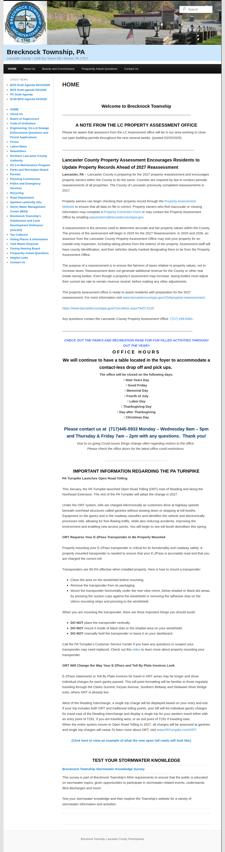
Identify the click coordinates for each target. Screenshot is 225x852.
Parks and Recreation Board (29, 169)
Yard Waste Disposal (24, 244)
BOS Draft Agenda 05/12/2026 (30, 85)
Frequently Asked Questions (99, 68)
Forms (14, 141)
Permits (15, 174)
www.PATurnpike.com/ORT (176, 730)
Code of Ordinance (23, 123)
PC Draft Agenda (21, 94)
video (136, 649)
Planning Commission (25, 179)
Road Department (22, 197)
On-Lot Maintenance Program (30, 165)
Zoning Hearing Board (25, 248)
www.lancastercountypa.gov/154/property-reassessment (164, 297)
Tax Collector (19, 234)
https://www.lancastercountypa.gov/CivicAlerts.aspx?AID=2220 (108, 308)
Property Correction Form (122, 212)
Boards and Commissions (58, 68)
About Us (29, 68)
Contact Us (131, 68)
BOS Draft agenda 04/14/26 (28, 89)
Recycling (17, 193)
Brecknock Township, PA (46, 52)
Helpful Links (19, 257)
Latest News (18, 146)
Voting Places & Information (29, 239)
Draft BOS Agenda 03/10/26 (28, 99)
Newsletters (18, 151)
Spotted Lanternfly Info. (26, 202)
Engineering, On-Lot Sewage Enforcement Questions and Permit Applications (29, 132)
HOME (12, 68)
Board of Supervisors (24, 118)
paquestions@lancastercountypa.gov (116, 217)
